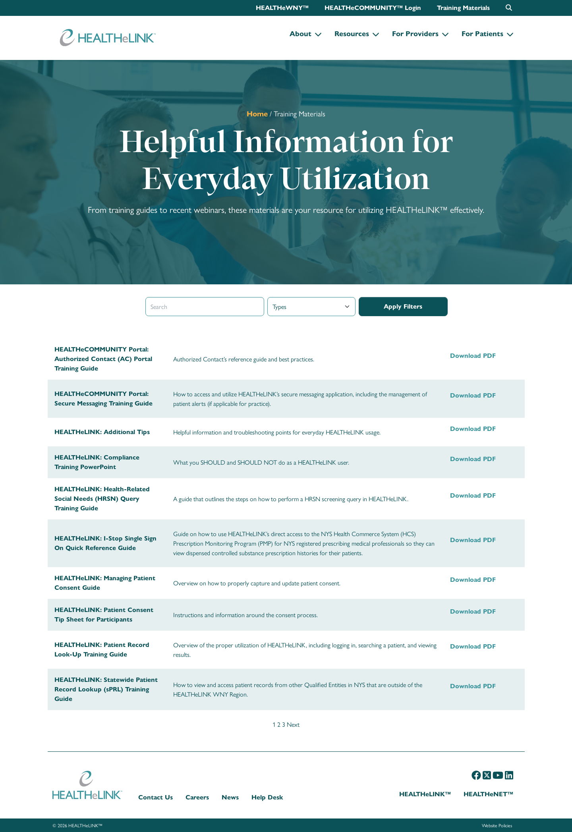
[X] (487, 775)
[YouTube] (498, 775)
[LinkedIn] (509, 775)
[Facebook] (476, 775)
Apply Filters (403, 306)
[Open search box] (509, 8)
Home (257, 113)
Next (293, 724)
